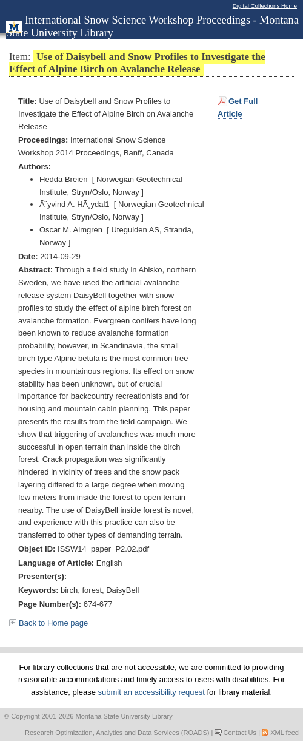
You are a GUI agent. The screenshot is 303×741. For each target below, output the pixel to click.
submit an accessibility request (151, 692)
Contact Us (239, 732)
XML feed (284, 732)
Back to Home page (53, 623)
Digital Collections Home (265, 5)
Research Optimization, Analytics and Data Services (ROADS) (117, 732)
